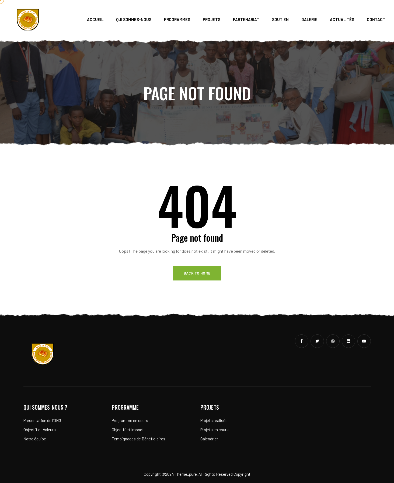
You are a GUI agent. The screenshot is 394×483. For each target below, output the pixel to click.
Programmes (177, 19)
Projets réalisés (214, 420)
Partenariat (246, 19)
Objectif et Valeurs (39, 429)
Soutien (280, 19)
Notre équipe (34, 438)
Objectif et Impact (128, 429)
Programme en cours (130, 420)
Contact (376, 19)
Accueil (95, 19)
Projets (211, 19)
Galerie (309, 19)
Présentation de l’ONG (42, 420)
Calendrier (209, 438)
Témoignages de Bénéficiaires (138, 438)
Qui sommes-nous (133, 19)
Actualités (342, 19)
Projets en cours (214, 429)
